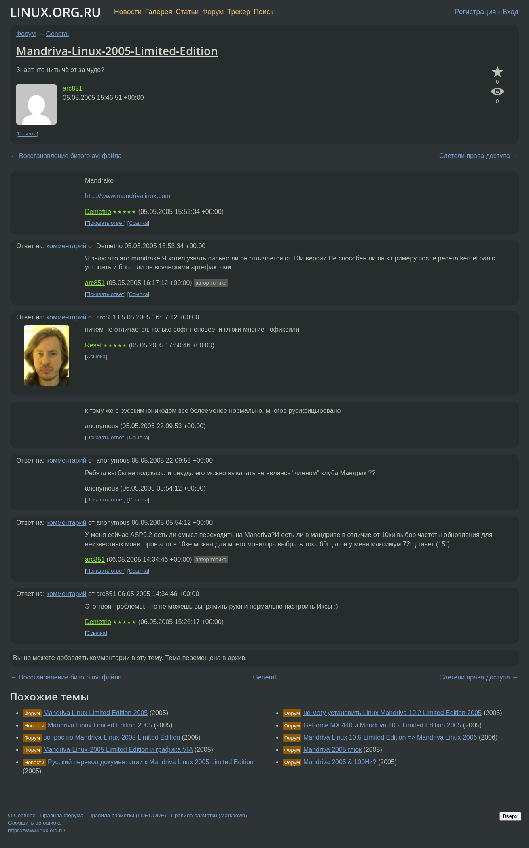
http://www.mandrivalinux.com (128, 195)
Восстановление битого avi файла (70, 155)
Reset (93, 345)
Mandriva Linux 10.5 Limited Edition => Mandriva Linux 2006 (390, 737)
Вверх (510, 816)
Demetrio (98, 211)
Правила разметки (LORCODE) (127, 815)
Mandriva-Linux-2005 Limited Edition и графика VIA (118, 749)
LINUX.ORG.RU (55, 12)
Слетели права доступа (474, 155)
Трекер (238, 12)
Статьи (187, 12)
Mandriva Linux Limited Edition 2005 (95, 712)
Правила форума (62, 815)
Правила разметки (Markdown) (209, 815)
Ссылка (27, 134)
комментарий (67, 246)
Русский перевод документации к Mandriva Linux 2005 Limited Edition (151, 762)
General (57, 33)
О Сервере (22, 815)
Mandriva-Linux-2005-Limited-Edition (117, 50)
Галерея (158, 12)
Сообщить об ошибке (35, 823)
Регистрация (475, 12)
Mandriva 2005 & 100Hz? (340, 762)
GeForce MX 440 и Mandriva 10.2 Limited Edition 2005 (382, 725)
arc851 (73, 88)
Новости (128, 12)
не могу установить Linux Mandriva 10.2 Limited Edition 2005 (392, 712)
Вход (510, 12)
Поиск (263, 12)
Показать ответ (106, 223)
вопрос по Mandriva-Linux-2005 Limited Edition (111, 737)
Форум (213, 12)
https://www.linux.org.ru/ (36, 830)
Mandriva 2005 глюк (332, 749)
